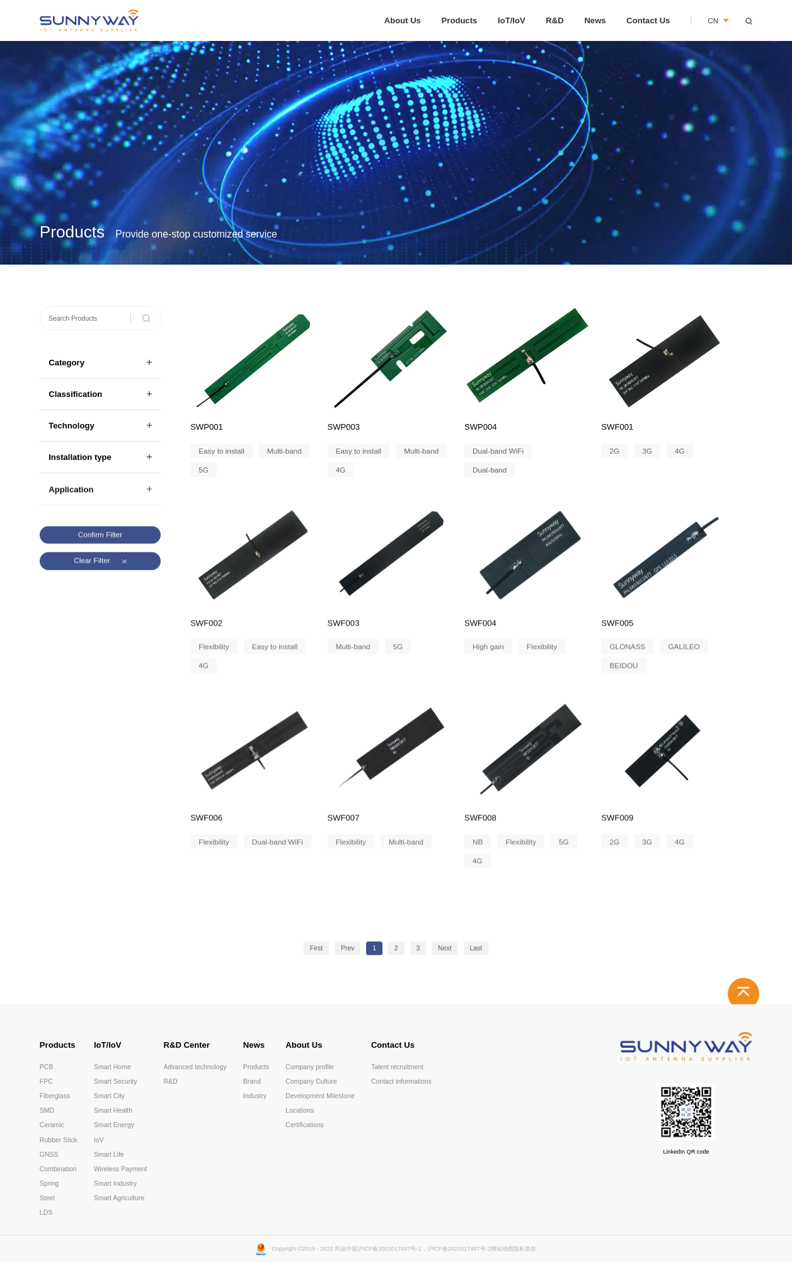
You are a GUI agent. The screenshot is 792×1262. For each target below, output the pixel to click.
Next (445, 954)
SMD (47, 1110)
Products (460, 20)
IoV (99, 1140)
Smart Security (115, 1081)
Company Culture (310, 1081)
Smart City (109, 1096)
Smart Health (113, 1110)
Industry (255, 1096)
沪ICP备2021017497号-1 (389, 1249)
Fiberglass (55, 1096)
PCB (47, 1067)
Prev (348, 954)
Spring (49, 1183)
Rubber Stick (58, 1140)
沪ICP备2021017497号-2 (459, 1249)
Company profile (309, 1067)
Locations (299, 1110)
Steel (47, 1198)
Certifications (304, 1124)
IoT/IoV (511, 20)
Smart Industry (115, 1183)
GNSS (49, 1154)
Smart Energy (114, 1124)
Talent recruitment (397, 1067)
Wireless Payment (120, 1169)
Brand (252, 1081)
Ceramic (52, 1124)
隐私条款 (525, 1249)
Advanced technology (195, 1067)
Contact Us (648, 20)
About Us (402, 20)
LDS (46, 1212)
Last (475, 954)
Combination (58, 1169)
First (316, 954)
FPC (46, 1081)
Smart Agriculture (119, 1198)
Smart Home (112, 1067)
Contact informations (401, 1081)
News (594, 20)
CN (718, 20)
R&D (554, 20)
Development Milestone (319, 1096)
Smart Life (109, 1154)
